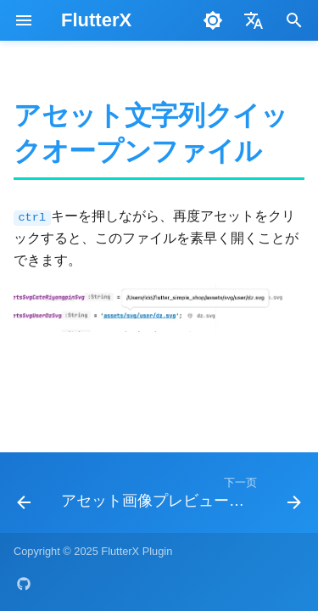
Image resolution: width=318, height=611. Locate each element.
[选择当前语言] (254, 20)
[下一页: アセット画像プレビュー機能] (179, 498)
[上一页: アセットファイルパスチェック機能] (23, 498)
